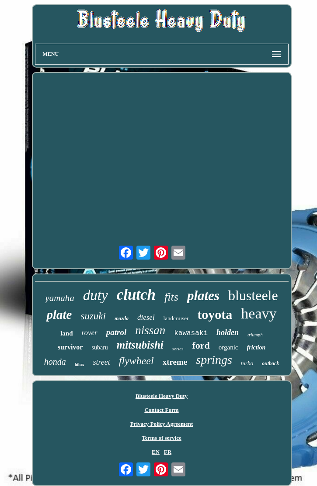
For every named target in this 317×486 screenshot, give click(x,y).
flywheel (136, 360)
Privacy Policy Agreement (161, 424)
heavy (258, 313)
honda (55, 361)
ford (200, 345)
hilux (79, 364)
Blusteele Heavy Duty (162, 396)
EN (156, 451)
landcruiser (176, 318)
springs (214, 359)
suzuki (93, 316)
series (178, 348)
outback (270, 363)
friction (256, 347)
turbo (247, 363)
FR (167, 451)
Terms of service (161, 438)
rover (90, 333)
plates (203, 295)
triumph (255, 334)
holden (227, 332)
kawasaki (191, 333)
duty (95, 295)
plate (59, 315)
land (66, 333)
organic (228, 347)
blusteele (253, 295)
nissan (150, 330)
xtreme (175, 361)
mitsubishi (140, 345)
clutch (136, 294)
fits (171, 297)
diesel (146, 317)
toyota (214, 314)
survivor (70, 347)
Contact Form (161, 410)
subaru (99, 347)
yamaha (59, 298)
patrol (116, 332)
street (101, 362)
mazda (122, 318)
